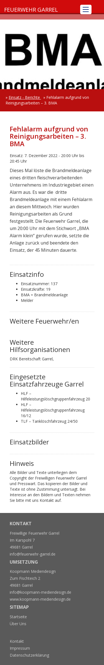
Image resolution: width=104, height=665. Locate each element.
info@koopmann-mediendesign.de (40, 592)
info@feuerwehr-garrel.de (32, 554)
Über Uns (18, 623)
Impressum (20, 648)
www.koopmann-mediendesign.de (40, 599)
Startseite (18, 616)
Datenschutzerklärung (29, 655)
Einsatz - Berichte (25, 97)
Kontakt (17, 641)
